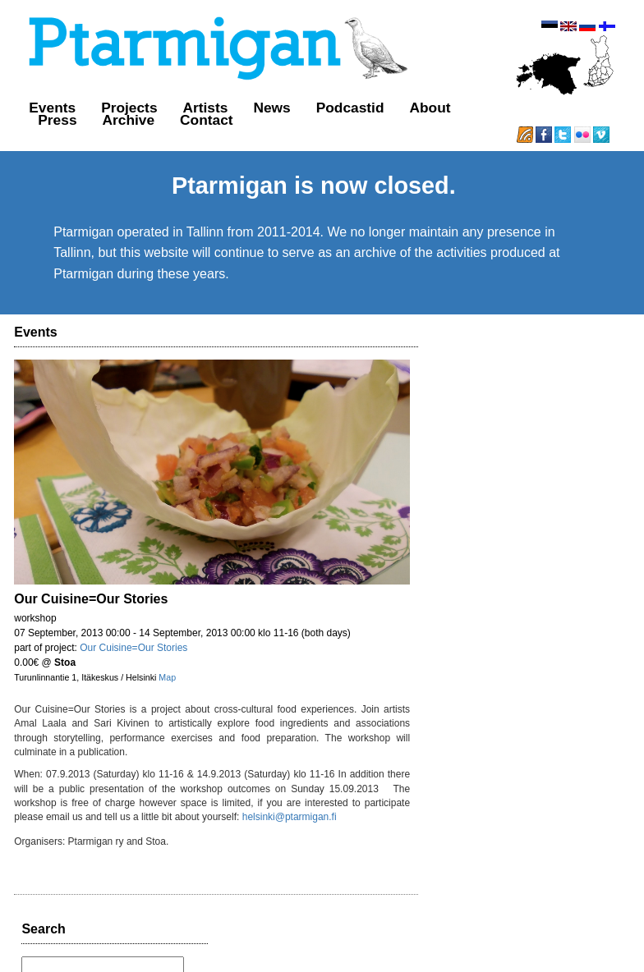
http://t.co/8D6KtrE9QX (498, 753)
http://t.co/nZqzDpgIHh (497, 594)
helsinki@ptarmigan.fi (219, 803)
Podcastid (335, 107)
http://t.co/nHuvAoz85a (517, 674)
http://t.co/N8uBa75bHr (498, 539)
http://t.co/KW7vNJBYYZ (513, 459)
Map (168, 664)
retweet (573, 476)
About (415, 107)
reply (542, 476)
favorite (607, 476)
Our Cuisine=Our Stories (134, 634)
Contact (192, 120)
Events (38, 107)
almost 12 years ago (487, 476)
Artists (191, 107)
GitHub (434, 945)
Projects (115, 107)
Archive (114, 120)
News (257, 107)
